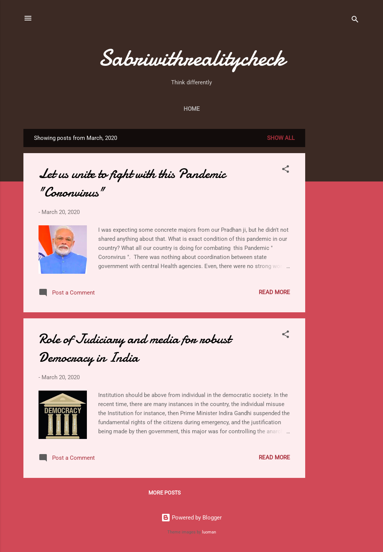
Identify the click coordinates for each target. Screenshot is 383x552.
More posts (164, 493)
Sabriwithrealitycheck (191, 58)
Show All (281, 138)
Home (192, 108)
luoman (209, 532)
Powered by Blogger (191, 517)
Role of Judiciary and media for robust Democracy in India (134, 348)
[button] (285, 170)
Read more (274, 292)
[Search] (355, 20)
